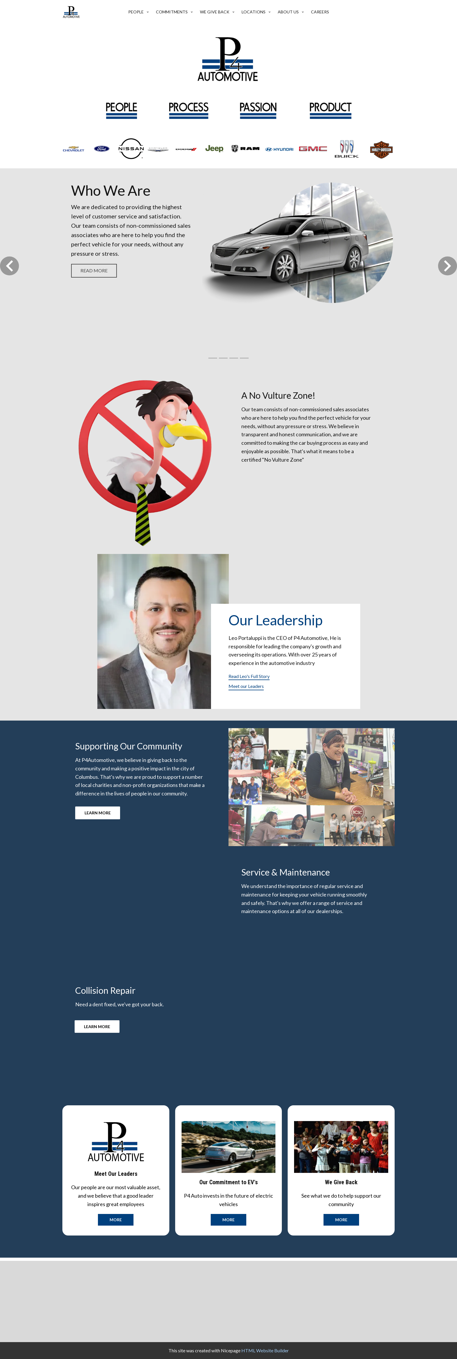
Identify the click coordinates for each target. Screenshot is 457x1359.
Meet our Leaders (246, 686)
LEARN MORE (98, 812)
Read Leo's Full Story (249, 676)
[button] (9, 266)
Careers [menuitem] (320, 11)
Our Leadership (275, 620)
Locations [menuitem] (254, 11)
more (116, 1219)
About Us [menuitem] (288, 11)
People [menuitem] (136, 11)
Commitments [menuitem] (172, 11)
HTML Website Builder (265, 1350)
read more (94, 270)
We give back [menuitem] (214, 11)
